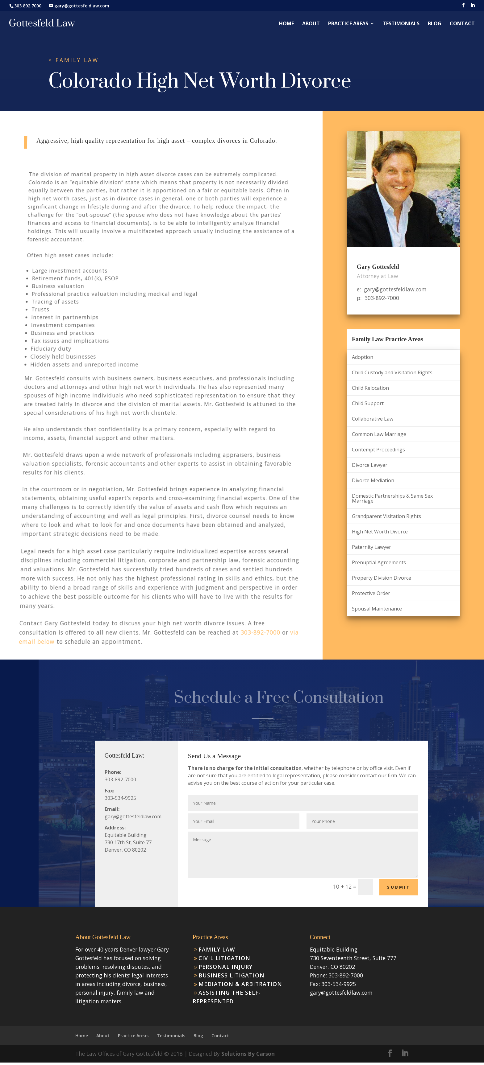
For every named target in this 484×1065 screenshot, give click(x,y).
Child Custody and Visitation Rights (392, 372)
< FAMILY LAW (73, 60)
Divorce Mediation (373, 480)
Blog (434, 24)
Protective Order (371, 593)
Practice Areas (348, 24)
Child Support (368, 403)
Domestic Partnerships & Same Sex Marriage (392, 498)
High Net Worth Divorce (380, 531)
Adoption (362, 357)
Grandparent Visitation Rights (386, 516)
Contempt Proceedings (378, 449)
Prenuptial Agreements (379, 562)
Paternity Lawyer (371, 547)
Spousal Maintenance (377, 608)
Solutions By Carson (248, 1053)
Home (286, 24)
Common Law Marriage (379, 434)
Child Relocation (370, 387)
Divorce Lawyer (369, 465)
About (311, 24)
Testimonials (401, 24)
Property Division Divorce (381, 577)
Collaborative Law (372, 418)
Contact (462, 24)
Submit (399, 887)
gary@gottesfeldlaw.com (341, 992)
